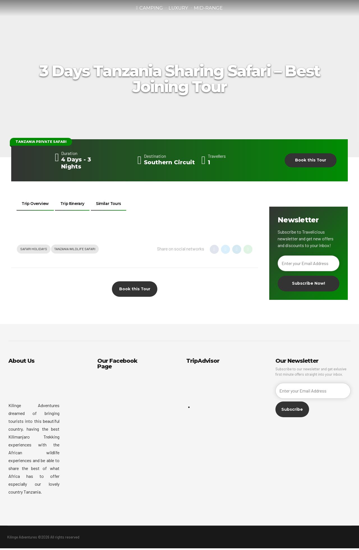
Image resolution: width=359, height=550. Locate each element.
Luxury (178, 8)
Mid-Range (208, 8)
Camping (151, 8)
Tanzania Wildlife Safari (75, 250)
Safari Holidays (33, 250)
